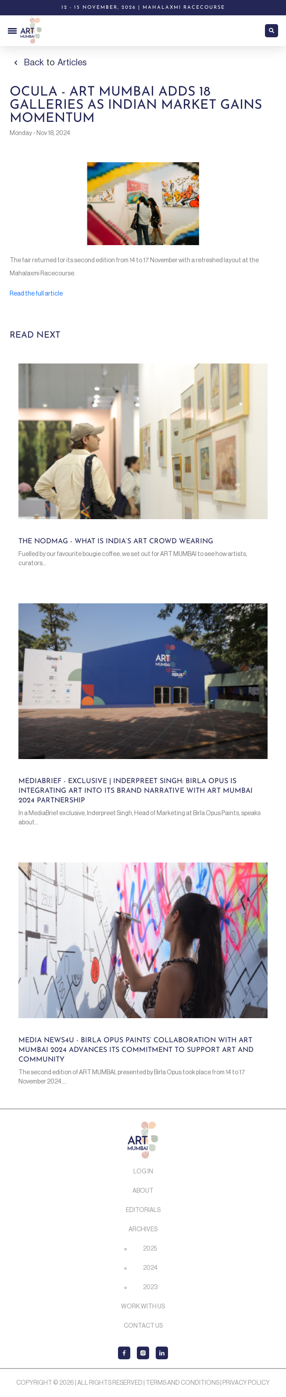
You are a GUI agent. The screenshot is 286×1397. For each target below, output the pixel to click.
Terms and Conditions (182, 1383)
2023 (150, 1287)
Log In (143, 1172)
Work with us (143, 1307)
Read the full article (36, 294)
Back (34, 62)
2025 (150, 1249)
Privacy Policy (246, 1383)
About (143, 1191)
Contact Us (143, 1326)
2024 (150, 1268)
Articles (72, 62)
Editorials (143, 1210)
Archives (143, 1229)
